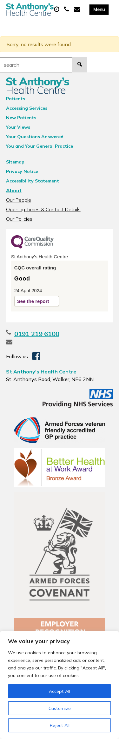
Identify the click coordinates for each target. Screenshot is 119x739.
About (14, 190)
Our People (18, 200)
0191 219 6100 (36, 334)
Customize (60, 708)
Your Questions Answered (34, 136)
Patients (15, 99)
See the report (33, 301)
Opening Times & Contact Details (43, 209)
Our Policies (19, 219)
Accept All (59, 691)
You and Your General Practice (39, 146)
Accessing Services (26, 108)
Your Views (18, 127)
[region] (59, 685)
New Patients (21, 117)
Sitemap (15, 162)
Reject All (59, 725)
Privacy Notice (22, 171)
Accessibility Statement (32, 181)
